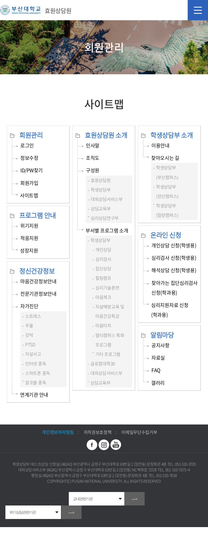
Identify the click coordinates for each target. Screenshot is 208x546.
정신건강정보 (36, 271)
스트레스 (33, 316)
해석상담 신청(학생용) (173, 270)
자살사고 (33, 353)
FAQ (155, 370)
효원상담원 (101, 180)
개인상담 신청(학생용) (173, 245)
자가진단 (29, 306)
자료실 (158, 357)
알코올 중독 (35, 382)
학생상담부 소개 (171, 135)
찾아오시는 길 (165, 157)
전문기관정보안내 (38, 293)
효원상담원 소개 (106, 135)
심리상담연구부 (105, 218)
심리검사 (103, 259)
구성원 (92, 170)
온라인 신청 (165, 235)
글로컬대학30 (102, 363)
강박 (29, 335)
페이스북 (92, 444)
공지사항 (160, 345)
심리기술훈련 (107, 287)
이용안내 (160, 145)
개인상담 (103, 249)
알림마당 (162, 335)
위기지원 (29, 225)
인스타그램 (104, 444)
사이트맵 (29, 195)
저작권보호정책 (98, 432)
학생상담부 (101, 189)
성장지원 (29, 250)
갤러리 (158, 382)
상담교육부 (101, 208)
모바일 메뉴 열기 (198, 10)
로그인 (27, 145)
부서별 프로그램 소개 (107, 230)
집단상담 (103, 268)
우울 (29, 325)
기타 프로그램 (107, 354)
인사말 (92, 145)
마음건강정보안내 (38, 281)
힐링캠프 (103, 278)
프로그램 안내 (37, 215)
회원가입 (29, 183)
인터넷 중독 (35, 363)
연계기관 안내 (34, 394)
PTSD (30, 344)
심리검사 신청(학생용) (173, 257)
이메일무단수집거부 (139, 432)
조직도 (92, 157)
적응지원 (29, 238)
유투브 (115, 444)
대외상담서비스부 (107, 199)
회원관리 (31, 135)
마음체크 (103, 297)
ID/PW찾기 (31, 170)
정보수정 (29, 157)
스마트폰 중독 (37, 373)
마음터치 (103, 325)
